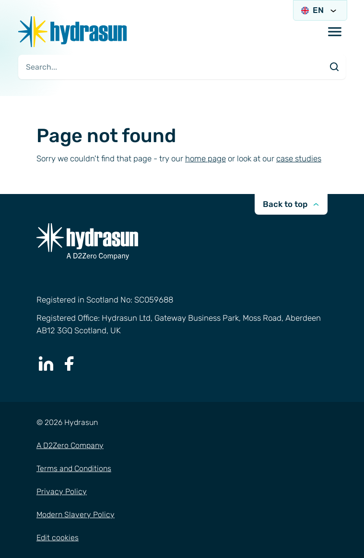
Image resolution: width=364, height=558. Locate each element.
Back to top (291, 204)
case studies (298, 158)
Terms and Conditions (73, 468)
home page (205, 158)
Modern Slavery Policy (75, 514)
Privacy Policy (61, 491)
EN (320, 10)
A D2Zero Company (70, 445)
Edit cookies (57, 537)
